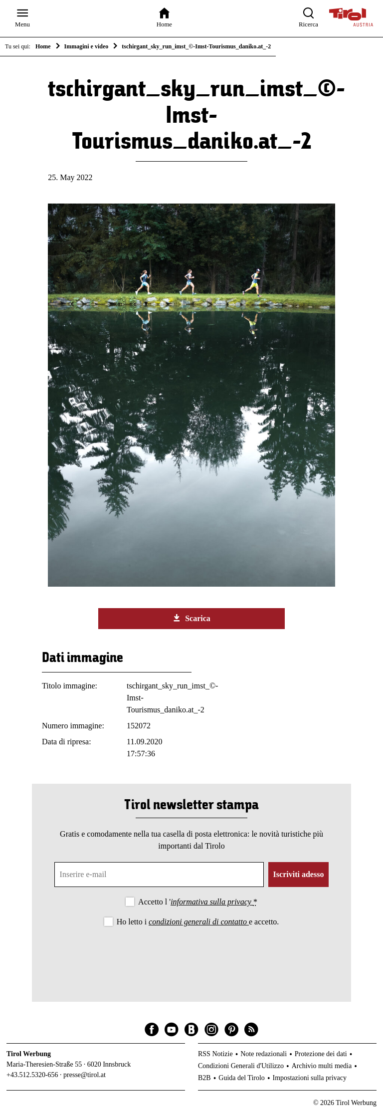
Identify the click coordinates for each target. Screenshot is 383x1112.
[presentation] (191, 955)
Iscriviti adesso (298, 874)
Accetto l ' (197, 901)
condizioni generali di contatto (199, 921)
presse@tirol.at (84, 1075)
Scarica (191, 618)
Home (43, 46)
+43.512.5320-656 (32, 1075)
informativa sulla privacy (212, 901)
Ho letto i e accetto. (198, 921)
